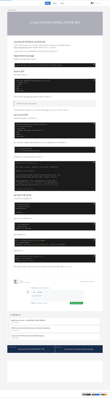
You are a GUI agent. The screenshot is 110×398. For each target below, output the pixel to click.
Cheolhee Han (94, 393)
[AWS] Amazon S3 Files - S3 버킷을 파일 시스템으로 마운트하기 (28, 320)
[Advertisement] (55, 372)
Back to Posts (12, 10)
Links (62, 3)
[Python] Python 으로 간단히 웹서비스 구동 (31, 350)
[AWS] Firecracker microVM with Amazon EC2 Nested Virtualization (30, 328)
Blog (48, 3)
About (55, 3)
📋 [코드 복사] (94, 64)
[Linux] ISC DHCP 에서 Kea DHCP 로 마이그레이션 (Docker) (27, 336)
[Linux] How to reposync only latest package (79, 350)
